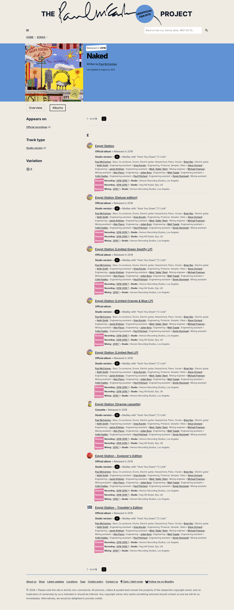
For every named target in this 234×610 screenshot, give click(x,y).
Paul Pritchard (140, 176)
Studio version (34, 147)
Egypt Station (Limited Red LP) (116, 352)
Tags (83, 581)
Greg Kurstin (139, 165)
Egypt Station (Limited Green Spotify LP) (123, 249)
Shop (42, 581)
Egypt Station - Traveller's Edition (119, 507)
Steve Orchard (195, 165)
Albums (57, 108)
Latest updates (55, 581)
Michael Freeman (196, 169)
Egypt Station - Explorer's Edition (118, 456)
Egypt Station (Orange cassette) (118, 404)
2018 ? (116, 189)
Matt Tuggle (173, 172)
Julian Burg (145, 172)
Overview (35, 108)
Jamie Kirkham (116, 169)
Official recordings (36, 127)
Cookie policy (95, 581)
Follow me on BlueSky (159, 581)
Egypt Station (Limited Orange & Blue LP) (124, 301)
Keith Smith (102, 165)
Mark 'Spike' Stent (158, 169)
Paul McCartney (108, 64)
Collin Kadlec (101, 176)
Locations (72, 581)
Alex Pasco (118, 172)
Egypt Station (104, 146)
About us (31, 581)
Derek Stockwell (181, 176)
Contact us (112, 581)
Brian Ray (188, 162)
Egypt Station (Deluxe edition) (116, 197)
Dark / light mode (131, 581)
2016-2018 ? (122, 180)
